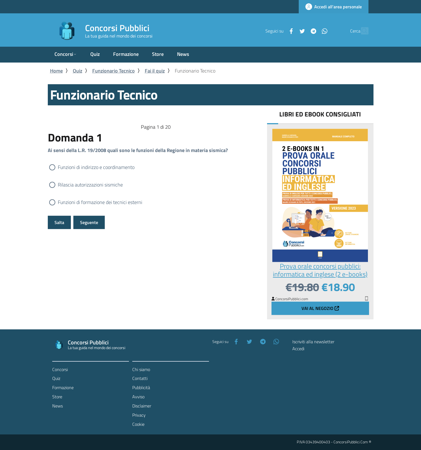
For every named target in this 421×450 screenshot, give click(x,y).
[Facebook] (279, 30)
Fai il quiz (155, 70)
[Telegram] (301, 30)
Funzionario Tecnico (113, 70)
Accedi (298, 348)
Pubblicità (141, 387)
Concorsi (60, 369)
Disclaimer (141, 405)
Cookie (138, 424)
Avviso (138, 396)
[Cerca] (361, 31)
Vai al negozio (320, 308)
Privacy (139, 415)
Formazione (63, 387)
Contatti (140, 378)
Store (57, 396)
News (57, 405)
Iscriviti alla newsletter (313, 341)
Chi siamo (141, 369)
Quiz (77, 70)
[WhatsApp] (312, 30)
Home (56, 70)
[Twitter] (290, 30)
